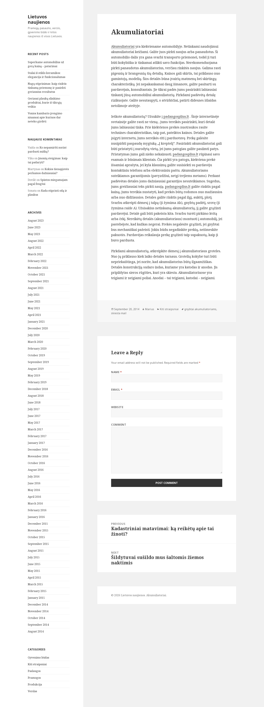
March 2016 (35, 503)
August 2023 (36, 220)
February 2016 (37, 510)
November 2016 (38, 456)
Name (116, 372)
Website (117, 407)
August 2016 (36, 470)
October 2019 (36, 355)
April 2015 (34, 577)
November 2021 (38, 268)
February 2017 (37, 436)
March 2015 (35, 584)
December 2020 (38, 328)
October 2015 (36, 537)
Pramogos (34, 678)
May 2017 (34, 422)
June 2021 (34, 301)
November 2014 (38, 611)
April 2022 (34, 247)
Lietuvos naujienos (39, 19)
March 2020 (35, 342)
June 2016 (34, 483)
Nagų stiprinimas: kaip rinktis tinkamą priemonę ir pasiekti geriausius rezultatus (47, 88)
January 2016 (36, 517)
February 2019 (37, 382)
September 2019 (38, 362)
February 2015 (37, 591)
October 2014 (36, 618)
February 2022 (37, 261)
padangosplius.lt (176, 116)
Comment (118, 424)
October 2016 (36, 463)
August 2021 (36, 288)
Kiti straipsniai (37, 664)
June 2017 (34, 416)
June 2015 (34, 564)
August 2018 (36, 396)
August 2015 (36, 550)
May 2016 (34, 490)
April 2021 (34, 315)
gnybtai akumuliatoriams (200, 309)
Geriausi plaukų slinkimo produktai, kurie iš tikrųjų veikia (45, 102)
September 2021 (38, 281)
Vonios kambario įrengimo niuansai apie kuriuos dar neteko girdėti (45, 117)
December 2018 (38, 389)
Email (116, 389)
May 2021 (34, 308)
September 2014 (38, 625)
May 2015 (34, 571)
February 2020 (37, 348)
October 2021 (36, 274)
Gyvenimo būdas (38, 657)
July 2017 (34, 409)
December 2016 (38, 449)
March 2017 (35, 429)
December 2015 (38, 523)
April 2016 (34, 497)
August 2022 (36, 241)
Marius (149, 309)
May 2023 (34, 234)
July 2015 (34, 557)
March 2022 (35, 254)
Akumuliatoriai (123, 46)
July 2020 (34, 335)
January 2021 (36, 321)
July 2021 (34, 295)
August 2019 (36, 369)
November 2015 (38, 530)
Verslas (32, 691)
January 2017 (36, 443)
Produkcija (35, 684)
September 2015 (38, 544)
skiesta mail (118, 313)
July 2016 (34, 476)
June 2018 (34, 402)
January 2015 (36, 598)
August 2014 (36, 631)
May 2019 (34, 375)
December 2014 (38, 604)
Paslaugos (34, 671)
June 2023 (34, 227)
